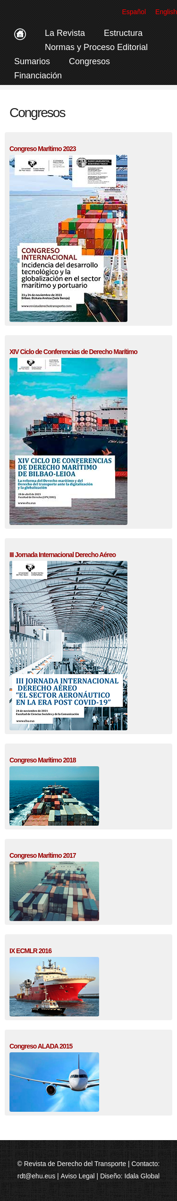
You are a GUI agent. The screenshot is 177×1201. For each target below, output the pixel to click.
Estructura (123, 33)
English (166, 11)
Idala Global (142, 1176)
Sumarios (32, 61)
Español (134, 11)
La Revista (65, 33)
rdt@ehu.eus (36, 1176)
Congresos (89, 61)
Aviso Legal (78, 1176)
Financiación (38, 75)
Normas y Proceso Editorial (96, 47)
